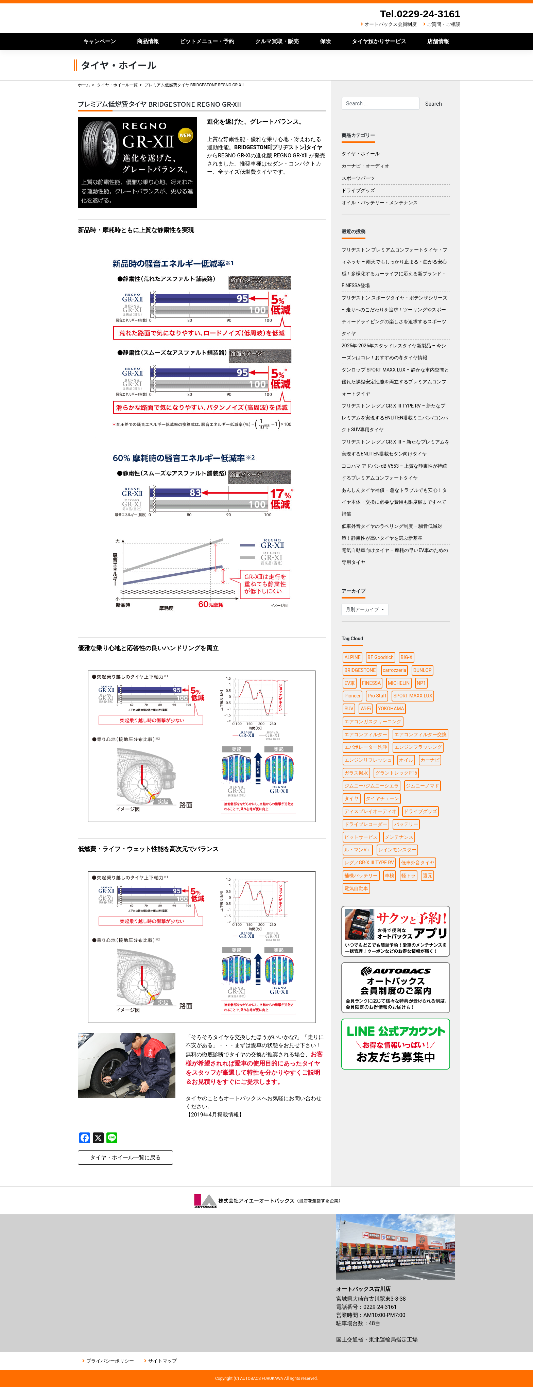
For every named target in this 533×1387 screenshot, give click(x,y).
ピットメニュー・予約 (207, 41)
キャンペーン (99, 41)
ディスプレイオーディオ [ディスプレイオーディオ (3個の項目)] (370, 811)
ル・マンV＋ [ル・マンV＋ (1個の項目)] (357, 849)
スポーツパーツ (358, 178)
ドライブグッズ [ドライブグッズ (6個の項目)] (420, 811)
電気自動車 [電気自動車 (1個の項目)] (356, 888)
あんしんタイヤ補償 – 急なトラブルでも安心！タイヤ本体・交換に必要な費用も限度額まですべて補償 (394, 502)
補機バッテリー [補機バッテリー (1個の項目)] (361, 875)
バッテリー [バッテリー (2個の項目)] (406, 824)
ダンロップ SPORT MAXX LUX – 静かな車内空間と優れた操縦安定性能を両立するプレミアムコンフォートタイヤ (395, 381)
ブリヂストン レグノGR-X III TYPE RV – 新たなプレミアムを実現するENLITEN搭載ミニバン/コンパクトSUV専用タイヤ (395, 417)
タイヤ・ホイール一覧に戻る (125, 1157)
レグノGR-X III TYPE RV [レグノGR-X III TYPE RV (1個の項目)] (369, 862)
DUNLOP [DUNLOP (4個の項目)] (422, 670)
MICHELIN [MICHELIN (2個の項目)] (399, 683)
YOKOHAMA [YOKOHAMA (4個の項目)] (391, 708)
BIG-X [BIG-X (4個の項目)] (407, 657)
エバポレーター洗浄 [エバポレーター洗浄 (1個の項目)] (365, 747)
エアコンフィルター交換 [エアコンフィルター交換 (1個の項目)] (420, 734)
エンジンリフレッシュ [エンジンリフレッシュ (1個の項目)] (368, 760)
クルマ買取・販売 (277, 41)
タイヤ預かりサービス (379, 41)
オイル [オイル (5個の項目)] (406, 760)
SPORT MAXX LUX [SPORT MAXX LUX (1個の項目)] (413, 695)
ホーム (84, 85)
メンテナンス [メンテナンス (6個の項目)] (399, 837)
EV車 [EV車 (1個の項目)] (349, 683)
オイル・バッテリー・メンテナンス (380, 202)
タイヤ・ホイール (361, 153)
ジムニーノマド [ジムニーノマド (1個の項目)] (422, 785)
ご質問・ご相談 (443, 24)
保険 (325, 41)
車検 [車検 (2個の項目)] (389, 875)
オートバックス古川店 (147, 18)
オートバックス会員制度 (390, 24)
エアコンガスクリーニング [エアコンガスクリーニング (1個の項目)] (372, 721)
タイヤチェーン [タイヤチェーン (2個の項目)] (382, 798)
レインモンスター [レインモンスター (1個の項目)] (397, 849)
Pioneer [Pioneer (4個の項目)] (352, 695)
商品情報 (148, 41)
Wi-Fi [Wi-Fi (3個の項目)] (365, 708)
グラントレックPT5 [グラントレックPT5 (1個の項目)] (396, 773)
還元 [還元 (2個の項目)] (427, 875)
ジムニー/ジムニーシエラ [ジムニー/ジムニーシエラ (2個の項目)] (371, 785)
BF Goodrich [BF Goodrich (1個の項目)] (380, 657)
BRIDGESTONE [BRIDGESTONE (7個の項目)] (360, 670)
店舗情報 (438, 41)
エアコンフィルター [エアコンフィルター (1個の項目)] (365, 734)
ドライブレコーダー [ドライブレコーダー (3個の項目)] (365, 824)
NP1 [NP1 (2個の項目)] (421, 683)
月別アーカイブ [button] (363, 609)
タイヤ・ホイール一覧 (117, 85)
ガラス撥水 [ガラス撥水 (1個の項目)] (356, 773)
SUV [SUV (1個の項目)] (348, 708)
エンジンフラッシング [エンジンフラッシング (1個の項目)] (418, 747)
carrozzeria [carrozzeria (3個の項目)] (394, 670)
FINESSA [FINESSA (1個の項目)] (371, 683)
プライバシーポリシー (110, 1361)
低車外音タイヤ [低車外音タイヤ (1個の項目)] (417, 862)
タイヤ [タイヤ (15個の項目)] (351, 798)
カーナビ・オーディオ (365, 166)
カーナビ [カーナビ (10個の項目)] (430, 760)
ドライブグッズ (358, 190)
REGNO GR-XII (291, 155)
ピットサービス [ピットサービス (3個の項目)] (361, 837)
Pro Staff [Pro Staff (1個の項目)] (377, 695)
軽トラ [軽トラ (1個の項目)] (408, 875)
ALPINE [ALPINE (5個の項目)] (352, 657)
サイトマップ (162, 1361)
